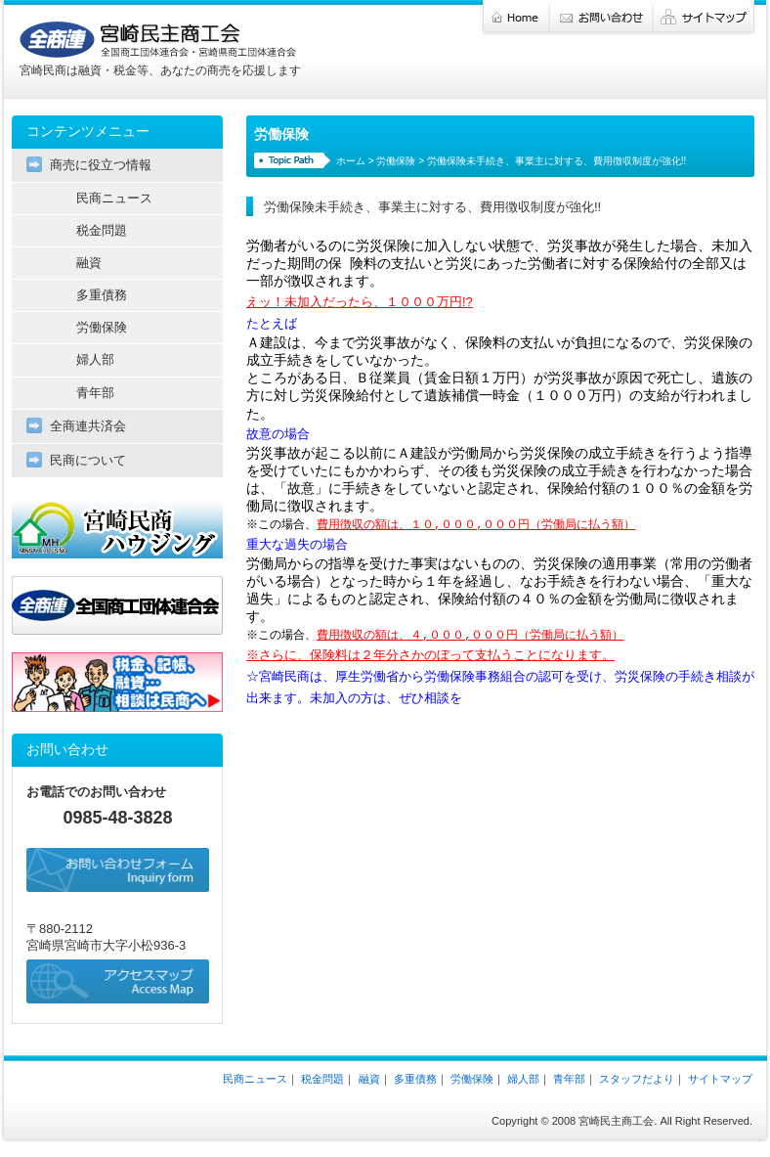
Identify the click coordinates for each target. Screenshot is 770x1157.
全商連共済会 (88, 426)
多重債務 (101, 295)
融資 (89, 262)
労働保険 (395, 161)
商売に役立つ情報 (100, 164)
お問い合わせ (602, 17)
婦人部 (95, 359)
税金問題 (101, 230)
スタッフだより (636, 1079)
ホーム (515, 17)
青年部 (95, 392)
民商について (88, 460)
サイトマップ (705, 17)
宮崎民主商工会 (158, 40)
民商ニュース (114, 198)
